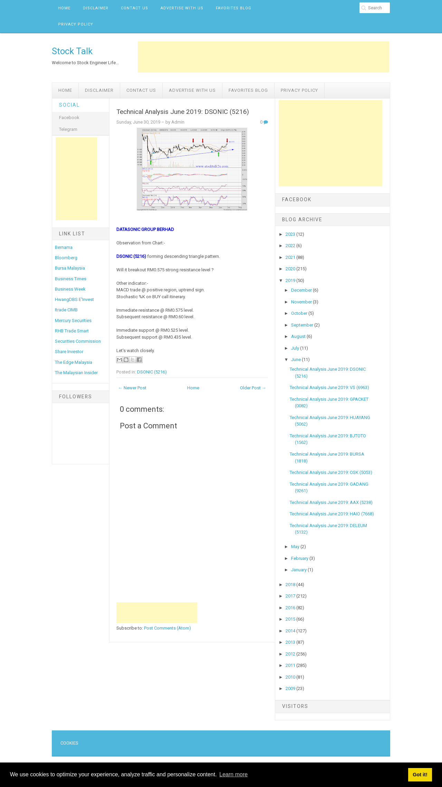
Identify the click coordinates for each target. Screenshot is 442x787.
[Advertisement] (263, 56)
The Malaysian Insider (76, 372)
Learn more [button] (233, 774)
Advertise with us (182, 8)
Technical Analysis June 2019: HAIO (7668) (332, 513)
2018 (291, 584)
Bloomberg (66, 257)
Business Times (70, 278)
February (300, 558)
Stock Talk (72, 51)
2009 (291, 688)
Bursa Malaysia (70, 268)
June (296, 359)
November (302, 301)
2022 (291, 245)
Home (64, 8)
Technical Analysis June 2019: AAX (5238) (331, 502)
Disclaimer (95, 8)
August (299, 336)
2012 (291, 654)
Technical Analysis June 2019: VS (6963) (329, 387)
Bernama (64, 247)
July (295, 348)
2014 (291, 630)
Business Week (70, 289)
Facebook (69, 117)
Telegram (68, 129)
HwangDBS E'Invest (74, 299)
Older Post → (253, 387)
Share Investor (69, 351)
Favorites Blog (233, 8)
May (295, 546)
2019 (291, 280)
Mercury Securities (73, 320)
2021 (291, 257)
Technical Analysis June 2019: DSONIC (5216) (182, 112)
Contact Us (134, 8)
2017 (291, 596)
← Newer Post (132, 387)
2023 (291, 234)
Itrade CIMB (66, 309)
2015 (291, 619)
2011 (291, 665)
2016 (291, 607)
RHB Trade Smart (72, 330)
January (299, 569)
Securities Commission (78, 341)
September (302, 325)
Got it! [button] (420, 774)
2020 (291, 268)
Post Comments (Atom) (167, 628)
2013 (291, 642)
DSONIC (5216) (152, 372)
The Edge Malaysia (73, 362)
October (299, 313)
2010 (291, 677)
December (302, 290)
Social (69, 105)
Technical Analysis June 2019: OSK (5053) (331, 472)
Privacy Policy (75, 24)
